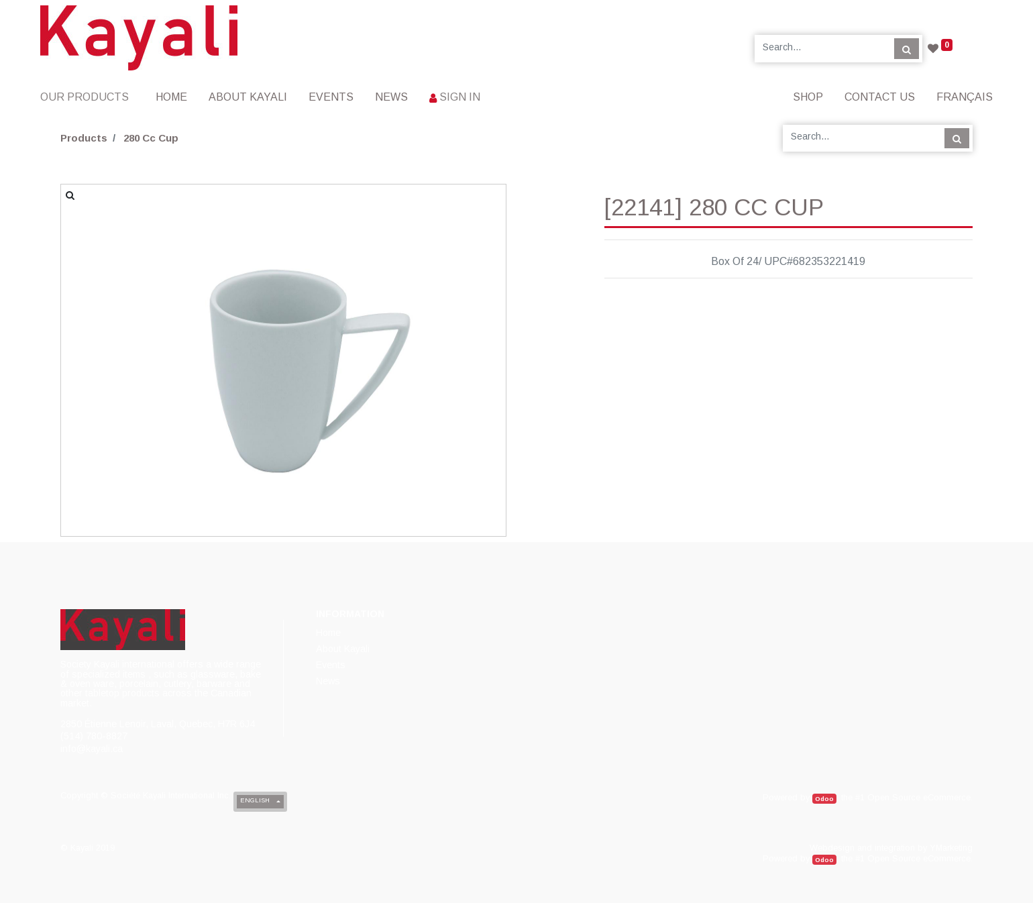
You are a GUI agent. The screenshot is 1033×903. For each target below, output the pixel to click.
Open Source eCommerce (919, 797)
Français (964, 97)
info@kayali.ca (91, 748)
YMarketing (951, 848)
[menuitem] (171, 97)
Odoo (824, 798)
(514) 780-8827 (93, 736)
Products (83, 138)
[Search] (906, 48)
